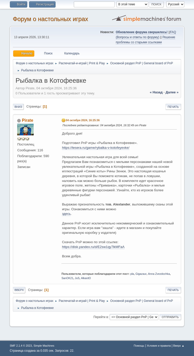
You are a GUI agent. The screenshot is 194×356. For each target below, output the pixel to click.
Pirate (27, 120)
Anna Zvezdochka (159, 273)
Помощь (139, 345)
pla (132, 273)
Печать (173, 106)
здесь (66, 214)
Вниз (18, 106)
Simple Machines (44, 345)
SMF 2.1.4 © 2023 (21, 345)
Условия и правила (159, 345)
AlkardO (86, 278)
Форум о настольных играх (50, 18)
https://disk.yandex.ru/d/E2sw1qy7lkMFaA (93, 247)
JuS (77, 278)
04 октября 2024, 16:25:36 (83, 120)
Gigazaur (141, 273)
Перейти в (100, 317)
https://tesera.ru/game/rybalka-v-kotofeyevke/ (95, 148)
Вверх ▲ (178, 345)
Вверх (19, 289)
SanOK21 (67, 278)
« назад (156, 92)
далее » (171, 92)
